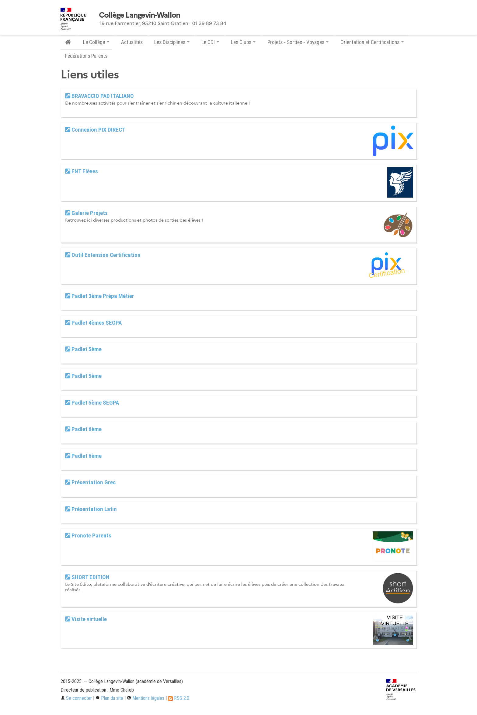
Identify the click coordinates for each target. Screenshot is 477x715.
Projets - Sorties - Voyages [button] (298, 42)
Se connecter (76, 698)
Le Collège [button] (96, 42)
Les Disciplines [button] (172, 42)
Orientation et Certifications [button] (372, 42)
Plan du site (109, 698)
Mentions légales (145, 698)
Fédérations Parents (86, 56)
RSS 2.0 (178, 698)
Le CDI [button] (210, 42)
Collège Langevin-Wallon (139, 15)
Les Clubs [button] (243, 42)
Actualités (132, 42)
